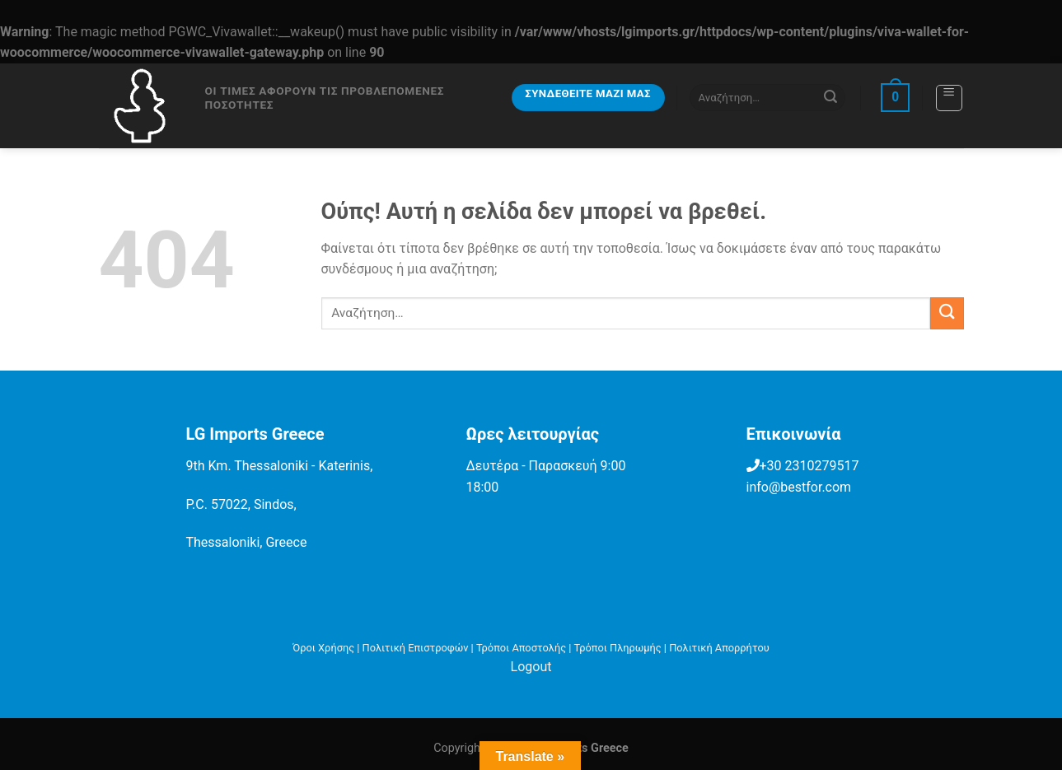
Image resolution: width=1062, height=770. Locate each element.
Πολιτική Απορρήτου (719, 648)
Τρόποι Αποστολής (521, 648)
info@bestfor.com (799, 487)
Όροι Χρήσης (323, 648)
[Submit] (830, 97)
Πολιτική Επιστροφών (416, 648)
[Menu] (949, 98)
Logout (531, 666)
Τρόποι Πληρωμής (618, 648)
